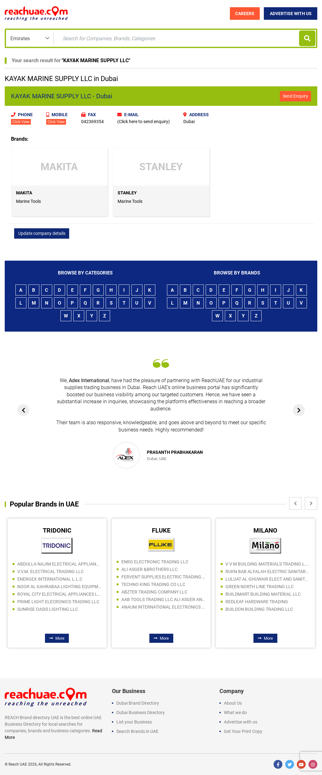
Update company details (41, 233)
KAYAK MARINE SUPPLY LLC (96, 60)
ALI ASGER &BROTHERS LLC (149, 569)
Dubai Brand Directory (137, 703)
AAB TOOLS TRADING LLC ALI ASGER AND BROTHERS (163, 599)
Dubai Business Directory (140, 712)
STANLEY (127, 192)
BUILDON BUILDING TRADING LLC (259, 609)
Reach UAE (17, 764)
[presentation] (23, 410)
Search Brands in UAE (137, 731)
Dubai (189, 121)
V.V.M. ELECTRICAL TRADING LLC (50, 571)
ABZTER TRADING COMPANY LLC (154, 591)
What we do (235, 712)
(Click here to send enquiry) (143, 121)
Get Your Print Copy (243, 731)
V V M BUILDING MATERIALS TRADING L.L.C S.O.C (267, 563)
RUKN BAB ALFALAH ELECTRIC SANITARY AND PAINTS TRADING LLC (267, 571)
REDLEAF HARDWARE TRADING (256, 601)
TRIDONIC (57, 530)
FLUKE (161, 530)
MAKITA (24, 192)
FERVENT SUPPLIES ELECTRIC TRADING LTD (163, 576)
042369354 (92, 121)
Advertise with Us (291, 13)
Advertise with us (240, 721)
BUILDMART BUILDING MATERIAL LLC (263, 594)
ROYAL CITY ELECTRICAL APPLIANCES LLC (59, 594)
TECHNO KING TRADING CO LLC (153, 584)
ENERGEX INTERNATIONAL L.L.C (49, 579)
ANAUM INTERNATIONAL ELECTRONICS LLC (163, 607)
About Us (233, 703)
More (56, 638)
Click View (21, 122)
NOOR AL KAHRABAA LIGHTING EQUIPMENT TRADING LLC (59, 586)
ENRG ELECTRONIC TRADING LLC (154, 561)
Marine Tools (28, 201)
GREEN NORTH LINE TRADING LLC (259, 586)
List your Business (134, 721)
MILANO (265, 530)
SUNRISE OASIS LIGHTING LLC (47, 609)
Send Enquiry (295, 96)
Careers (244, 13)
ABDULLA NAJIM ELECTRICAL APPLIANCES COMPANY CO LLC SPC (59, 563)
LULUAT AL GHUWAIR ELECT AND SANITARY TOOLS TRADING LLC (267, 579)
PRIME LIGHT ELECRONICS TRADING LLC (58, 601)
